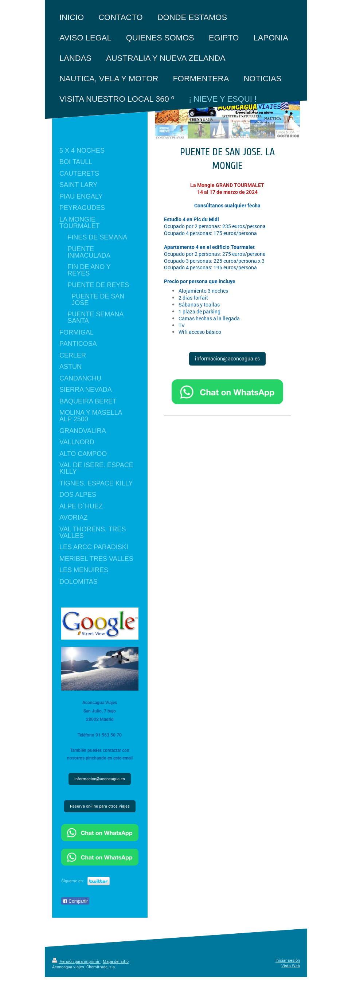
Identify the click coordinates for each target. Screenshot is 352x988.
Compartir (75, 901)
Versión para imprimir (76, 961)
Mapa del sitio (116, 961)
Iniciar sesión (287, 960)
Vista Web (290, 965)
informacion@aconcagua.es (227, 358)
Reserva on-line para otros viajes (100, 806)
